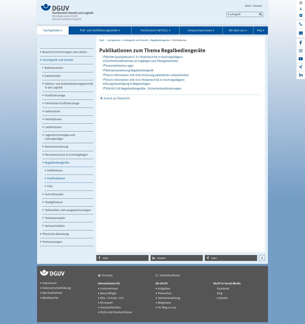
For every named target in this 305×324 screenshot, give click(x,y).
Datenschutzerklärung (56, 288)
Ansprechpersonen (200, 30)
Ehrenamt (106, 303)
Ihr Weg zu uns (167, 307)
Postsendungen (52, 242)
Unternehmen (109, 288)
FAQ (259, 30)
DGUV (248, 6)
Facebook (223, 288)
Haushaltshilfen (110, 307)
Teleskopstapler (55, 218)
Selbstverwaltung (169, 298)
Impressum (49, 283)
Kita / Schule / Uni (111, 298)
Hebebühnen (53, 119)
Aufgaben (164, 288)
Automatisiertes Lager (120, 65)
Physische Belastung (55, 234)
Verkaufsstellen (55, 226)
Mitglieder (164, 303)
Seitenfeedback (170, 275)
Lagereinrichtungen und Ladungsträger (60, 137)
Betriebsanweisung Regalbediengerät (129, 70)
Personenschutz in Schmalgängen (66, 155)
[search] (244, 14)
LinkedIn (222, 298)
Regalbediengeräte (57, 162)
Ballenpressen (54, 68)
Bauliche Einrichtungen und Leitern (64, 52)
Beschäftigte (108, 293)
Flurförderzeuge (55, 95)
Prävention (164, 293)
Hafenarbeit (52, 111)
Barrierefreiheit (52, 293)
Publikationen (56, 178)
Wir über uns (237, 30)
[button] (122, 258)
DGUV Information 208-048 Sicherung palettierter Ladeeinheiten (147, 75)
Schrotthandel (54, 194)
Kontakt (258, 6)
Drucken (107, 275)
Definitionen (55, 170)
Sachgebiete (51, 30)
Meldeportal (50, 298)
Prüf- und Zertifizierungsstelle (99, 30)
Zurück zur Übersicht (117, 98)
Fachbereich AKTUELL (154, 30)
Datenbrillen (53, 76)
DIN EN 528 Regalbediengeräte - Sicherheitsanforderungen (143, 88)
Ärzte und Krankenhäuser (116, 312)
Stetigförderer (54, 202)
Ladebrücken (53, 127)
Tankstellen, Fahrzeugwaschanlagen (68, 210)
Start (101, 40)
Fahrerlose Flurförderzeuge (62, 103)
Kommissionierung (56, 146)
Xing (219, 293)
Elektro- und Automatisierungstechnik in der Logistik (69, 86)
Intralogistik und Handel (57, 60)
